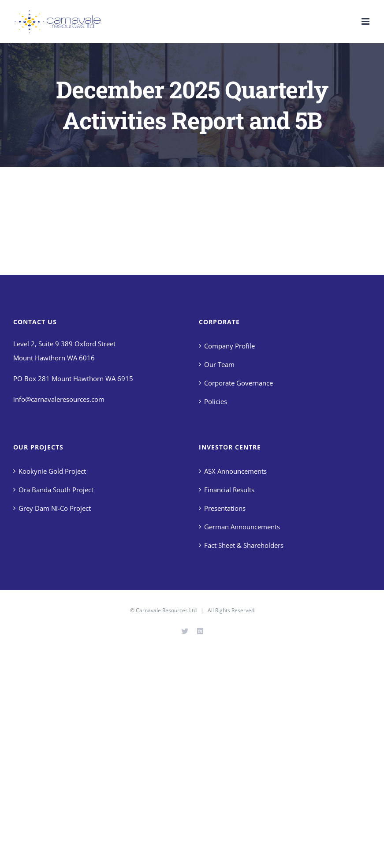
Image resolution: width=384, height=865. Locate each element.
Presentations (225, 508)
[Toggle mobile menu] (366, 21)
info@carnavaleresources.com (58, 399)
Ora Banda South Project (56, 489)
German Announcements (242, 526)
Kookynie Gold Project (52, 471)
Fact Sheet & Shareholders (243, 545)
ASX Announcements (235, 471)
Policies (215, 401)
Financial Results (229, 489)
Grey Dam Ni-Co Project (55, 508)
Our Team (219, 364)
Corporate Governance (238, 382)
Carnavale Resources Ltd (166, 610)
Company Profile (229, 345)
